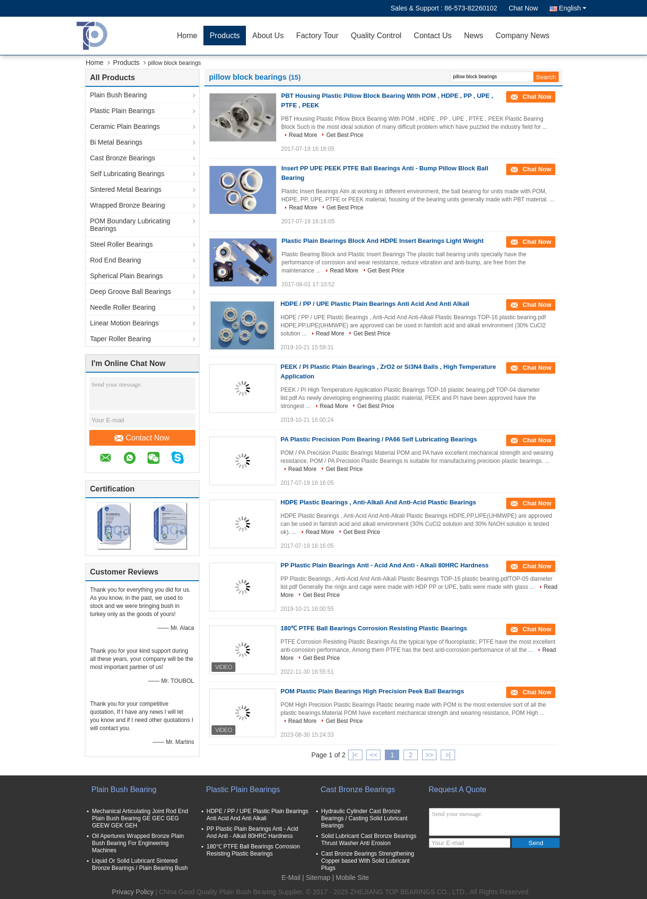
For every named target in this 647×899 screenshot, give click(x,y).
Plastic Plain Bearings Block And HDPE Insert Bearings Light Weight (383, 240)
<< (373, 755)
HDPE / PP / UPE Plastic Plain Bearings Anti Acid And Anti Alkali (375, 303)
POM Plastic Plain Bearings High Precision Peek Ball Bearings (372, 691)
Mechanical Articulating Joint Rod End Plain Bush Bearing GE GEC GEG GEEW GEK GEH (140, 818)
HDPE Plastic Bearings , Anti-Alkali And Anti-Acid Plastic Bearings (379, 502)
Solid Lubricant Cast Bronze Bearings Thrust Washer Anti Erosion (368, 840)
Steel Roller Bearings (121, 244)
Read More (303, 135)
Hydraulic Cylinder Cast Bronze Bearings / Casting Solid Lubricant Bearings (364, 818)
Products (225, 35)
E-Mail (290, 877)
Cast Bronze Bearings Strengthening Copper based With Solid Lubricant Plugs (367, 860)
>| (448, 755)
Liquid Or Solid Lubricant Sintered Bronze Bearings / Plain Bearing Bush (140, 864)
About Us (268, 35)
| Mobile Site (350, 877)
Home (187, 35)
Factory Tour (317, 35)
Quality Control (376, 35)
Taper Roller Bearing (120, 339)
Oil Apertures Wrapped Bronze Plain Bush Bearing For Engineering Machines (138, 843)
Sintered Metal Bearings (125, 189)
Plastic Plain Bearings (122, 111)
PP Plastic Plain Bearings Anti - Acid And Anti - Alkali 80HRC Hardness (385, 565)
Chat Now (523, 8)
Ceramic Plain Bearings (125, 126)
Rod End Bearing (115, 260)
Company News (523, 35)
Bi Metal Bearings (116, 142)
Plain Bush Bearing (118, 95)
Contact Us (433, 35)
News (473, 35)
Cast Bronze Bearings (122, 158)
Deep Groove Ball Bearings (130, 291)
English (572, 8)
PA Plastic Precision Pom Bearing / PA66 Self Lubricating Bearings (379, 439)
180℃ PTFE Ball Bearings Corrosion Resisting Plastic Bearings (374, 628)
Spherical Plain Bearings (126, 276)
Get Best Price (344, 135)
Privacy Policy (133, 892)
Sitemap (318, 877)
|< (355, 755)
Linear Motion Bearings (124, 323)
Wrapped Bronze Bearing (127, 205)
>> (429, 755)
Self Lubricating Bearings (127, 174)
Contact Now (142, 438)
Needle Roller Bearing (123, 307)
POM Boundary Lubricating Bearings (130, 224)
